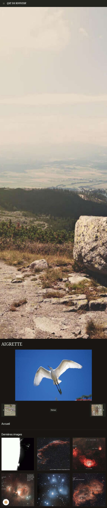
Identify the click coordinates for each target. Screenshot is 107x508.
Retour (53, 410)
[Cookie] (6, 502)
